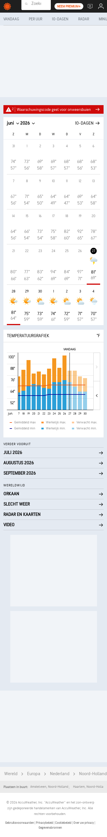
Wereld (10, 774)
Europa (33, 774)
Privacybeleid (45, 823)
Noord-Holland (93, 774)
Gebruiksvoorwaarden (20, 823)
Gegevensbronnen (50, 828)
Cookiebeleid (63, 823)
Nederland (59, 774)
